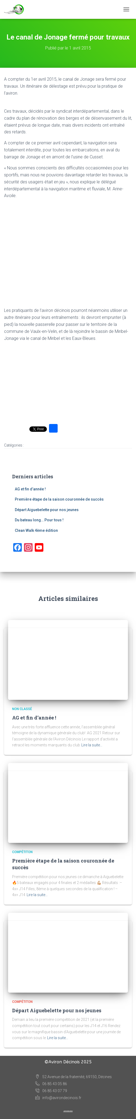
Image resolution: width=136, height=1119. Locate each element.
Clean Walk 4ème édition (36, 530)
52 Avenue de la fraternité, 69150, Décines (73, 1077)
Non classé (22, 709)
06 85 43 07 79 (51, 1091)
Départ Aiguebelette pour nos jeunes (47, 510)
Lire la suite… (91, 745)
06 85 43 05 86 (51, 1084)
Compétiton (22, 852)
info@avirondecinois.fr (58, 1097)
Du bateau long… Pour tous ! (39, 520)
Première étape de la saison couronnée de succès (59, 499)
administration (68, 1111)
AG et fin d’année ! (30, 489)
